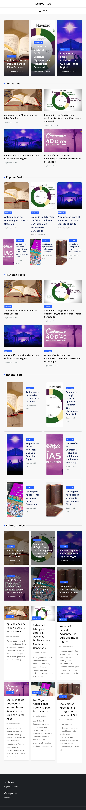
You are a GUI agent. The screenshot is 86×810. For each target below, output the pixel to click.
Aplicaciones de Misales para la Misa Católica (16, 64)
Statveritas (43, 3)
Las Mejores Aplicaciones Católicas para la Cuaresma (32, 498)
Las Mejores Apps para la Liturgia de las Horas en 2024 (72, 498)
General (11, 56)
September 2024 (11, 787)
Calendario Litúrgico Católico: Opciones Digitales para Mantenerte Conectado (42, 57)
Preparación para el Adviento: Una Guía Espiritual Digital (69, 60)
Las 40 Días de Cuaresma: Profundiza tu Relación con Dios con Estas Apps (62, 158)
